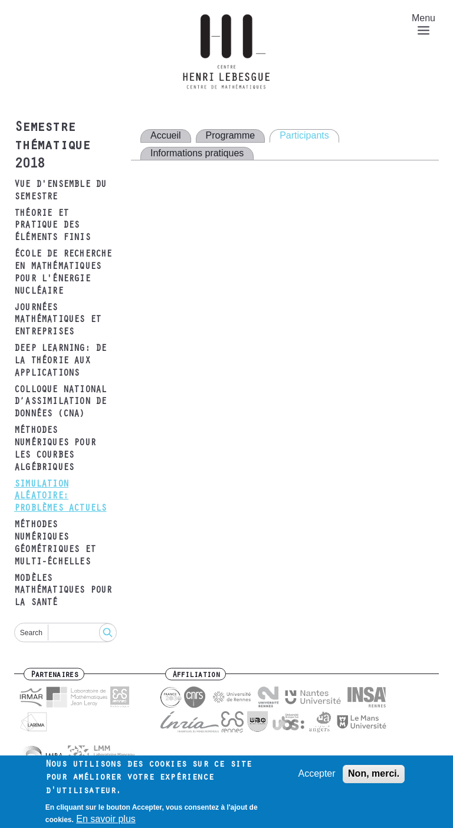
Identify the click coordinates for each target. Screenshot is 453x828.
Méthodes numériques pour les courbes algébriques (55, 449)
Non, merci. (373, 778)
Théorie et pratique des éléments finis (52, 226)
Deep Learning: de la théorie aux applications (60, 361)
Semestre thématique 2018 (52, 146)
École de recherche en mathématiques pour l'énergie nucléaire (63, 273)
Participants (304, 135)
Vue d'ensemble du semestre (60, 191)
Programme (230, 135)
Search (31, 633)
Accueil (165, 135)
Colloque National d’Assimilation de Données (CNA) (60, 403)
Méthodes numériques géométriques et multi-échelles (55, 544)
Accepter (316, 778)
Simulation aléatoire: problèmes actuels (60, 497)
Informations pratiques (197, 153)
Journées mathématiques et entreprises (57, 321)
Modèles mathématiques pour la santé (63, 591)
